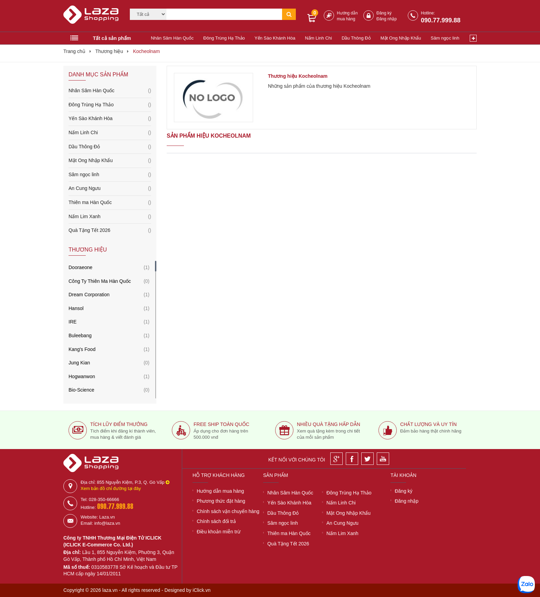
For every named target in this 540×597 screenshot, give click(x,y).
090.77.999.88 (440, 20)
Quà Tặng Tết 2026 (110, 230)
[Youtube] (383, 458)
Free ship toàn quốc (221, 424)
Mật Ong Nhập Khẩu (401, 38)
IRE (72, 321)
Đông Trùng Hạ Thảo (224, 38)
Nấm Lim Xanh (110, 216)
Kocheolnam (146, 51)
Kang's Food (82, 349)
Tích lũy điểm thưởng (118, 424)
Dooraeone (80, 267)
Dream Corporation (89, 294)
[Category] (148, 14)
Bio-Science (81, 390)
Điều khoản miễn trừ (218, 531)
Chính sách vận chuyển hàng (228, 511)
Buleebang (80, 335)
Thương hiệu (109, 51)
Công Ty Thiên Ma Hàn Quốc (100, 281)
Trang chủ (74, 51)
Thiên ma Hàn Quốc (110, 202)
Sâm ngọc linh (445, 38)
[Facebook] (352, 458)
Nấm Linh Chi (318, 38)
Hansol (76, 308)
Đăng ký (384, 13)
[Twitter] (367, 458)
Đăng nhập (386, 19)
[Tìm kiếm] (224, 14)
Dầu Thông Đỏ (356, 38)
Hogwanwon (82, 376)
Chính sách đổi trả (216, 521)
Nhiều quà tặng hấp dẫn (328, 424)
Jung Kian (79, 362)
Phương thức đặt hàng (221, 501)
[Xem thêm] (473, 38)
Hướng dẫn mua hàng (220, 491)
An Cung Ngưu (110, 188)
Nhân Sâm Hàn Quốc (172, 38)
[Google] (336, 458)
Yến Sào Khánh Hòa (275, 38)
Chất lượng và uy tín (428, 424)
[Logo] (92, 17)
